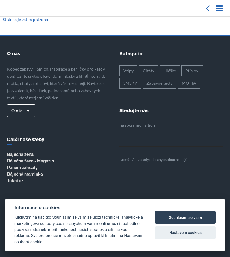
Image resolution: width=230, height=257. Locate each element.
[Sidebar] (208, 8)
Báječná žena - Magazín (30, 161)
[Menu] (219, 8)
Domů (124, 159)
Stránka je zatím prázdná (25, 19)
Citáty (148, 70)
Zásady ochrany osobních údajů (162, 159)
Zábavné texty (159, 83)
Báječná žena (20, 154)
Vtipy (128, 70)
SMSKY (130, 83)
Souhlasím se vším (185, 217)
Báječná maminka (25, 174)
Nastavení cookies (185, 232)
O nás (20, 110)
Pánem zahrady (22, 167)
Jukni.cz (15, 180)
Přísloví (192, 70)
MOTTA (189, 83)
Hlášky (170, 70)
